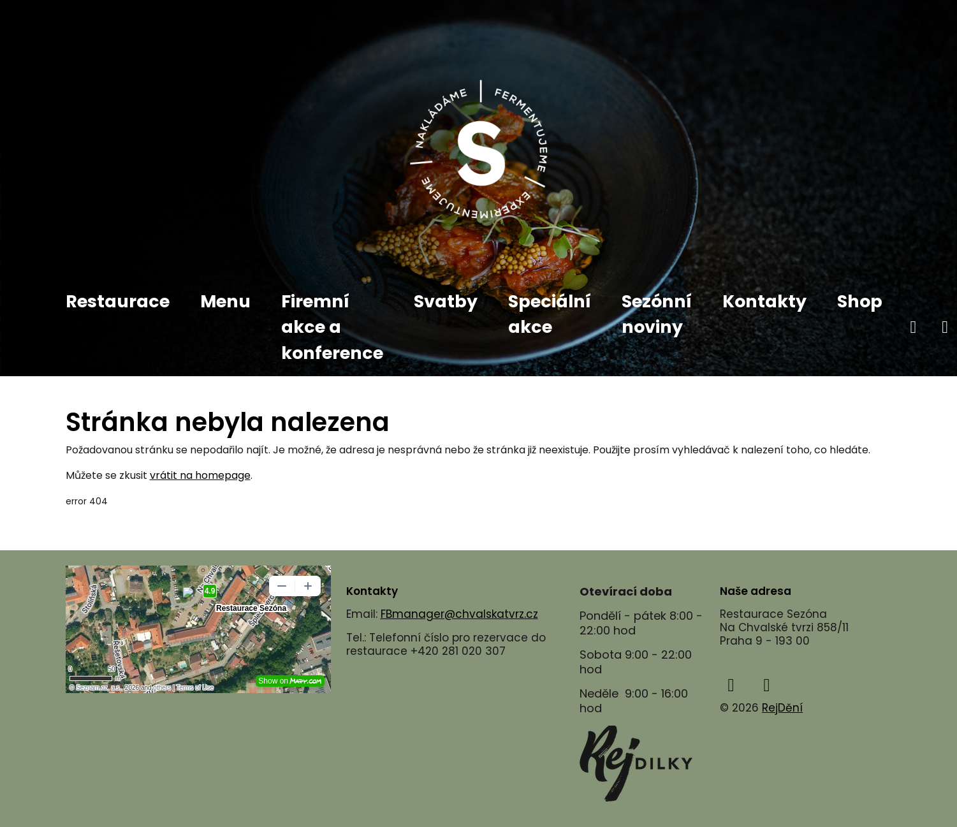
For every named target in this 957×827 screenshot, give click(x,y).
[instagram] (767, 685)
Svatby (446, 301)
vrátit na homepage (200, 475)
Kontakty (764, 301)
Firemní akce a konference (332, 327)
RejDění (782, 707)
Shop (859, 301)
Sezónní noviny (657, 314)
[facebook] (914, 327)
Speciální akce (549, 314)
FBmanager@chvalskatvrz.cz (459, 614)
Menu (225, 301)
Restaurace (118, 301)
